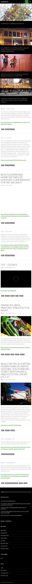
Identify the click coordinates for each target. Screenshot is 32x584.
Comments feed (4, 573)
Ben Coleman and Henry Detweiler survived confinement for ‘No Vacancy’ (15, 178)
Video (3, 185)
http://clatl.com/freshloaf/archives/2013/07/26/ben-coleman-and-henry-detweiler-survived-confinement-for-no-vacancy (15, 215)
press (2, 558)
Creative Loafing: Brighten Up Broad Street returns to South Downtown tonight (14, 100)
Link (3, 137)
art (3, 129)
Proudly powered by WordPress (7, 582)
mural (12, 295)
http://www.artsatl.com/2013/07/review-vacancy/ (13, 160)
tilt (17, 295)
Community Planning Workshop (12, 23)
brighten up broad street (8, 454)
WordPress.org (4, 575)
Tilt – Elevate (9, 264)
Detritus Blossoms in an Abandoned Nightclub (11, 515)
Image (3, 313)
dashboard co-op (10, 129)
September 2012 (5, 548)
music (25, 483)
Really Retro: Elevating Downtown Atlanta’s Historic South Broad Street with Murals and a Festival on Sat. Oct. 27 (16, 370)
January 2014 (4, 532)
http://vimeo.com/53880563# (8, 290)
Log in (2, 567)
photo (22, 354)
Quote (3, 108)
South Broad (4, 2)
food (21, 483)
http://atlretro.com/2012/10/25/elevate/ (11, 425)
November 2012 (4, 543)
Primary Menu (30, 1)
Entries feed (3, 570)
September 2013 (5, 535)
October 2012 (4, 546)
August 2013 (4, 538)
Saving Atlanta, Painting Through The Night (15, 308)
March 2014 (3, 530)
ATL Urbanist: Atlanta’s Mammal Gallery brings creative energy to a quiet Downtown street (15, 49)
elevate (7, 295)
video (21, 295)
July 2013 (3, 540)
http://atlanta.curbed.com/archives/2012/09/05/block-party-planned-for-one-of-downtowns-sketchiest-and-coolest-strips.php (15, 476)
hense (12, 354)
